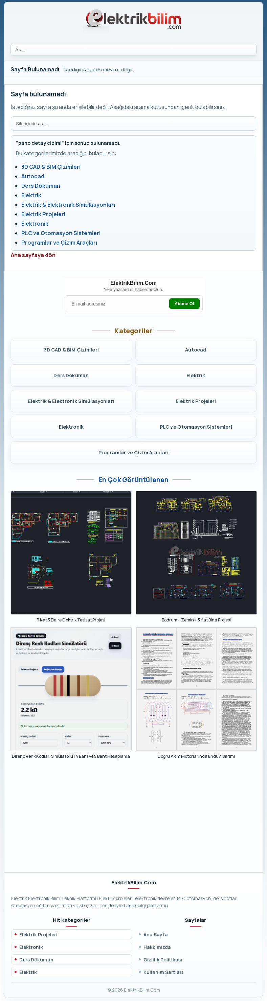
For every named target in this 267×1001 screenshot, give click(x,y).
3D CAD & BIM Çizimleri (51, 166)
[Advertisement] (133, 819)
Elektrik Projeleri (43, 214)
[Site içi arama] (133, 123)
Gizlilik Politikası (162, 959)
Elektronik (34, 223)
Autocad (32, 176)
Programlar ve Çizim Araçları (59, 242)
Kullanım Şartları (163, 972)
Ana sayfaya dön (33, 255)
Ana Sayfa (155, 934)
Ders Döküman (40, 185)
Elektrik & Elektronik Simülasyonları (68, 204)
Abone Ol (184, 303)
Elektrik (31, 195)
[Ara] (133, 50)
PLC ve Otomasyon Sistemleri (61, 233)
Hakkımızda (157, 947)
